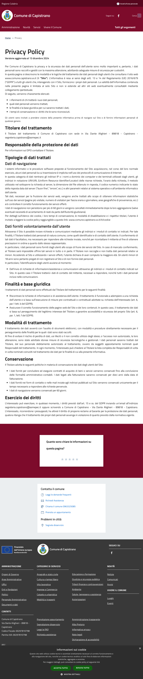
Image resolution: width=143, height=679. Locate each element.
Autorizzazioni (79, 599)
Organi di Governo (10, 574)
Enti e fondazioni (10, 589)
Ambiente (76, 589)
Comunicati (112, 579)
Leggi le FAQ (43, 629)
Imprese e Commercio (47, 589)
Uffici (4, 584)
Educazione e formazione (84, 574)
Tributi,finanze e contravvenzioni (87, 584)
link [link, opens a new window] (98, 662)
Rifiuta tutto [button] (82, 668)
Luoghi (110, 598)
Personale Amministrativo (14, 599)
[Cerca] (138, 15)
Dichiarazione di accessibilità (85, 639)
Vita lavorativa (44, 584)
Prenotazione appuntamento (50, 619)
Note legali (77, 634)
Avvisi (110, 584)
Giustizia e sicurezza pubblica (86, 579)
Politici (5, 594)
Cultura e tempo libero (47, 579)
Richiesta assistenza (46, 634)
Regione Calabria (10, 3)
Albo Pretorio (78, 624)
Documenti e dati (10, 604)
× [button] (140, 649)
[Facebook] (113, 15)
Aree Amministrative (12, 579)
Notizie (110, 574)
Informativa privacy (81, 629)
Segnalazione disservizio (48, 624)
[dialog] (71, 662)
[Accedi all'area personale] (127, 3)
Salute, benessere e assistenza (86, 594)
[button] (71, 674)
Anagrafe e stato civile (47, 574)
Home (8, 38)
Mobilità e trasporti (46, 599)
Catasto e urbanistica (47, 594)
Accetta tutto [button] (61, 668)
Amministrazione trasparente (86, 619)
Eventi (110, 603)
